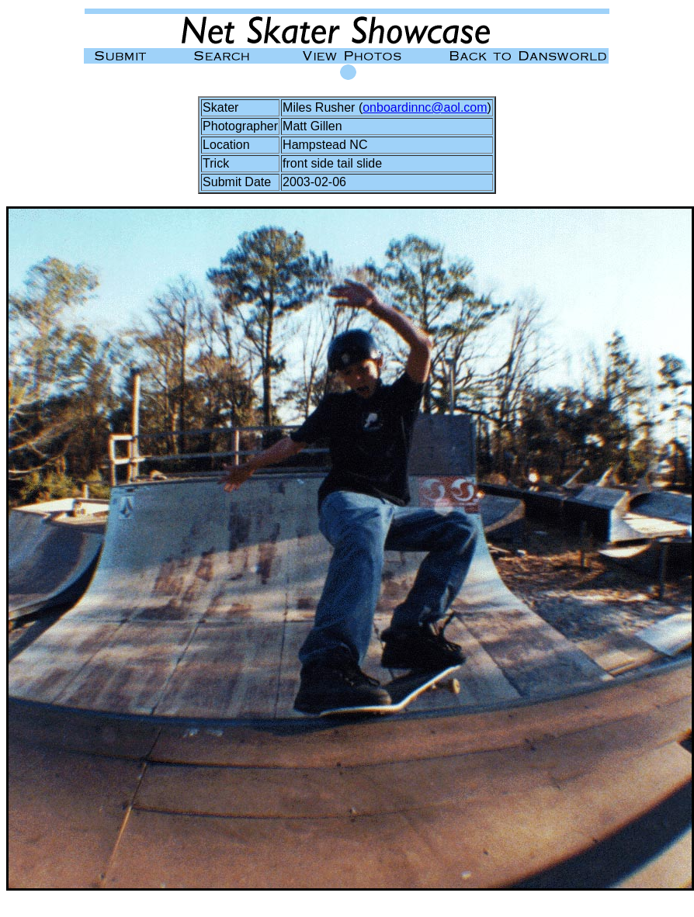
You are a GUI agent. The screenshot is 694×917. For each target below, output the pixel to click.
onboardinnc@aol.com (425, 107)
